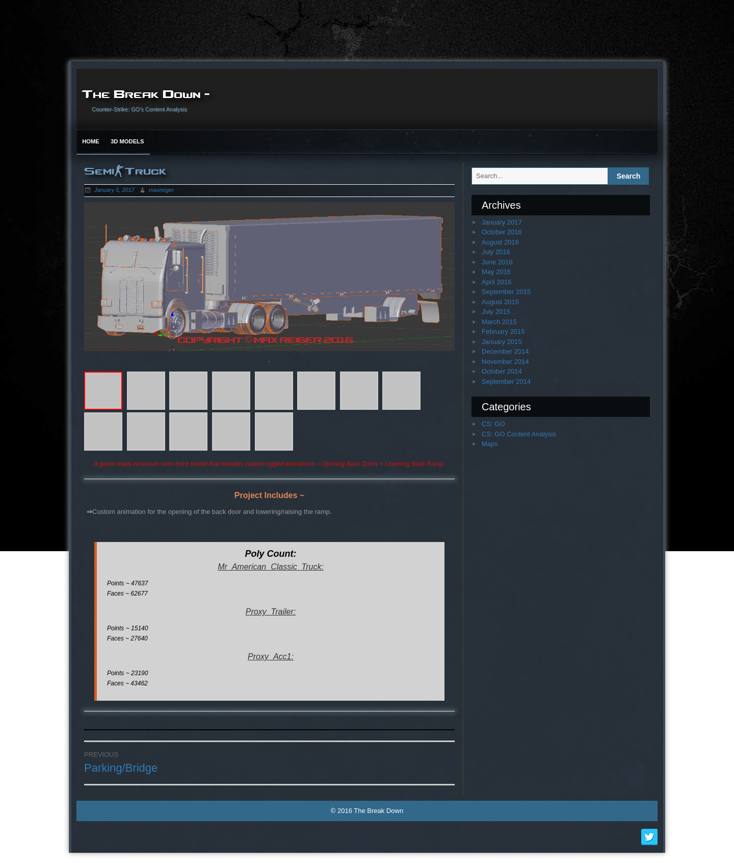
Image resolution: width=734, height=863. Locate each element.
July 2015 (496, 311)
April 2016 (497, 282)
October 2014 (502, 371)
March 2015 (499, 322)
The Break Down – (146, 93)
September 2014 (506, 381)
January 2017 (502, 222)
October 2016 (502, 232)
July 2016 (496, 252)
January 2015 (502, 342)
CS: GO (493, 424)
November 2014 (505, 361)
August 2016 (500, 242)
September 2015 (506, 291)
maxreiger (161, 190)
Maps (490, 444)
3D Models (127, 141)
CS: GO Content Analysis (519, 434)
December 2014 (505, 351)
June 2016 (497, 262)
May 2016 (496, 272)
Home (90, 141)
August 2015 (500, 302)
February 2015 (503, 331)
